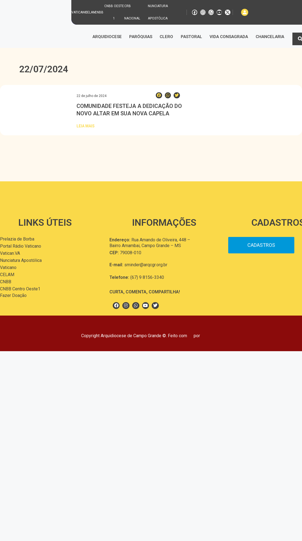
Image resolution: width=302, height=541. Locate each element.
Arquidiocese (107, 36)
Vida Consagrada (229, 36)
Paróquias (140, 36)
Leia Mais (86, 126)
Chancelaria (270, 36)
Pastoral (191, 36)
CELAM (90, 12)
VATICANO (79, 12)
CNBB (99, 12)
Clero (166, 36)
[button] (159, 95)
